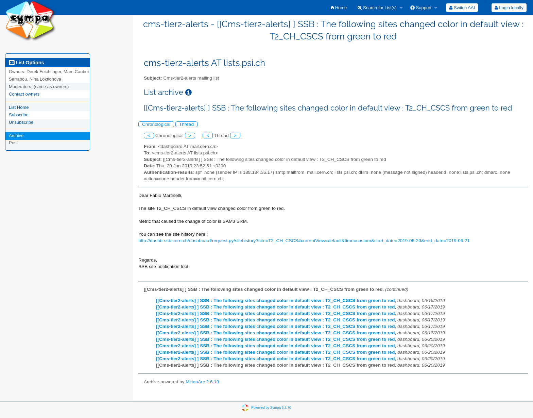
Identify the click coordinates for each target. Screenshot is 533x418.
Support (420, 7)
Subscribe (19, 114)
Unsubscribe (21, 122)
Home (339, 7)
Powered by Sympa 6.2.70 (271, 407)
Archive (16, 135)
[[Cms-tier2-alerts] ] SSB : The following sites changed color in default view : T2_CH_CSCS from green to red (275, 300)
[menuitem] (338, 7)
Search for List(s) (377, 7)
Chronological (156, 124)
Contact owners (24, 94)
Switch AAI (462, 7)
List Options (26, 62)
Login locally (509, 7)
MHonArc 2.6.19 (202, 381)
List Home (19, 107)
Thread (186, 124)
